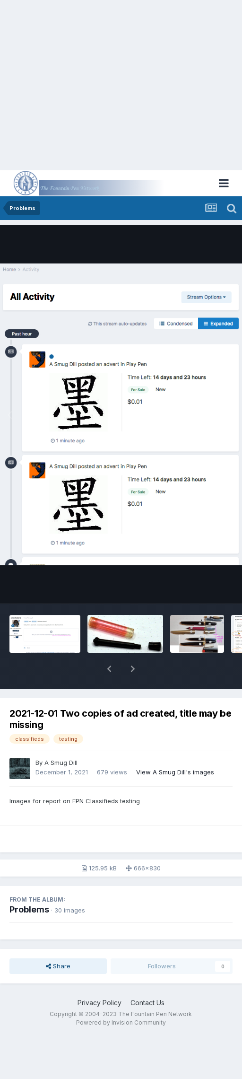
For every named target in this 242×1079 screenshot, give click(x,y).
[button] (109, 668)
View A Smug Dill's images (175, 772)
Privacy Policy (99, 1003)
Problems (29, 909)
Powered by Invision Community (121, 1022)
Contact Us (147, 1003)
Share (58, 966)
